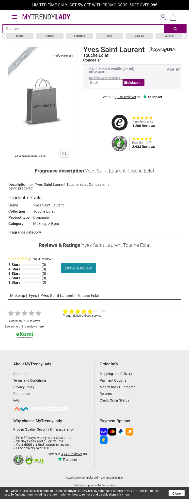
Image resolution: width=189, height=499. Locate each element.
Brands (19, 36)
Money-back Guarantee (117, 387)
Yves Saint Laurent (114, 49)
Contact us (21, 394)
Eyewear (169, 36)
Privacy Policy (23, 387)
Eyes (55, 223)
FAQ (16, 400)
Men (109, 36)
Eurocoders (108, 485)
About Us (20, 374)
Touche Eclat (96, 55)
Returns (106, 394)
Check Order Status (114, 400)
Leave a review (78, 267)
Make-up (139, 36)
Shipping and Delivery (116, 374)
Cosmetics (79, 36)
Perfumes (50, 36)
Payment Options (113, 380)
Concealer (41, 217)
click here (123, 494)
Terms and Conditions (30, 380)
